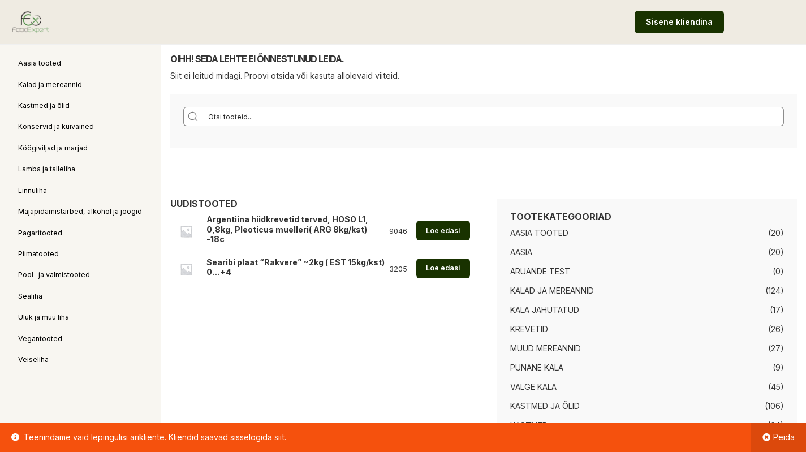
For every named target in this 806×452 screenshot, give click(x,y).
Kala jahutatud (544, 310)
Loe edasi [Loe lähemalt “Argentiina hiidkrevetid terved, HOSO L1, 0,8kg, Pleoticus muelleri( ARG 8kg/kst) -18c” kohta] (443, 230)
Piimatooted (38, 253)
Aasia (521, 252)
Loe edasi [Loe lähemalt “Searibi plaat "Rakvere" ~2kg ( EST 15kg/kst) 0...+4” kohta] (443, 268)
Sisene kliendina (679, 22)
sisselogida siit (257, 437)
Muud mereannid (545, 348)
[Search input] (493, 116)
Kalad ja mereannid (50, 84)
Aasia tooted (39, 63)
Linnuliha (32, 190)
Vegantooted (40, 338)
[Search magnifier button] (193, 116)
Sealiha (30, 296)
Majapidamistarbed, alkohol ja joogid (80, 211)
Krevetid (529, 329)
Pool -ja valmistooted (54, 274)
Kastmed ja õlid (44, 105)
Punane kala (536, 367)
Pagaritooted (40, 233)
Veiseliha (33, 359)
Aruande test (540, 271)
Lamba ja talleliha (46, 169)
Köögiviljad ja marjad (53, 148)
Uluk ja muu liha (43, 317)
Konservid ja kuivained (56, 126)
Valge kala (533, 386)
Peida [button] (784, 437)
